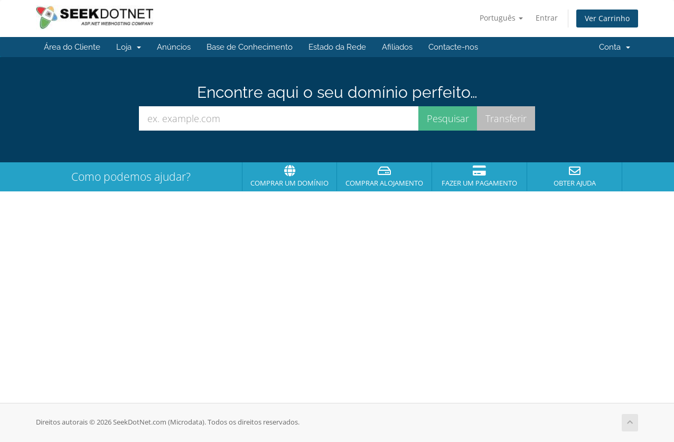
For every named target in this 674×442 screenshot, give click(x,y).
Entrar (547, 18)
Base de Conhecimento (250, 47)
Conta (614, 47)
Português (501, 18)
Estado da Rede (337, 47)
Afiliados (397, 47)
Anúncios (174, 47)
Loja (128, 47)
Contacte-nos (453, 47)
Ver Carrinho (607, 18)
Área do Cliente (72, 47)
